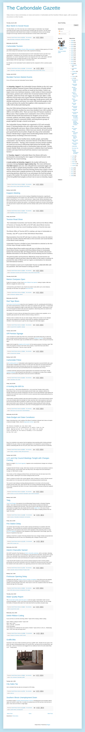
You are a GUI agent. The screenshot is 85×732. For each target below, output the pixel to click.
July (73, 78)
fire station (15, 543)
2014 (72, 63)
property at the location (24, 344)
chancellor (12, 569)
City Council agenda (20, 463)
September (74, 73)
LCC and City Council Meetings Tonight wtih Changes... (75, 122)
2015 (72, 61)
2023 (72, 46)
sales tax (12, 693)
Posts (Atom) (15, 716)
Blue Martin (12, 39)
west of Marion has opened (30, 282)
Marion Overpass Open (16, 279)
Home (30, 713)
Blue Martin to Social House (18, 26)
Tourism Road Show (15, 219)
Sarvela (16, 569)
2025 (72, 42)
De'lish (21, 635)
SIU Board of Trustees (22, 569)
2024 (72, 44)
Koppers (25, 212)
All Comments (62, 33)
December (74, 65)
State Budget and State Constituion (21, 417)
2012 (72, 169)
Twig (8, 500)
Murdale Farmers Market (25, 186)
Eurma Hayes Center (19, 212)
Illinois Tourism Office (37, 70)
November (74, 68)
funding (19, 451)
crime (16, 379)
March (73, 161)
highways (18, 294)
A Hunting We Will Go (15, 386)
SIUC (28, 569)
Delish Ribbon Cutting (15, 616)
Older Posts (50, 713)
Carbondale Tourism (15, 46)
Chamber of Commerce (14, 635)
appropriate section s (29, 422)
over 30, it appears (11, 531)
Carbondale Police (14, 360)
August (74, 76)
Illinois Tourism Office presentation (26, 49)
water (18, 608)
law (17, 543)
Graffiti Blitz (11, 640)
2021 (72, 50)
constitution (15, 451)
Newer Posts (10, 713)
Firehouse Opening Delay (17, 576)
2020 (72, 52)
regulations (19, 326)
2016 (72, 59)
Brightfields (12, 212)
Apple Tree (37, 508)
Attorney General (16, 590)
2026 (72, 40)
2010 (72, 173)
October (74, 71)
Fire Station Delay (14, 524)
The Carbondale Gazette (33, 8)
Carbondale (12, 70)
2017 (72, 57)
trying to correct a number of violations (27, 579)
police (19, 379)
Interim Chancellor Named (17, 550)
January (74, 165)
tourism (43, 70)
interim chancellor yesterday (31, 553)
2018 (72, 55)
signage (23, 326)
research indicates (11, 372)
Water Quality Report (15, 597)
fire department (23, 590)
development (17, 39)
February (74, 163)
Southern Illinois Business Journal (25, 700)
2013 (72, 168)
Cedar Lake (12, 410)
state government (25, 451)
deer (21, 410)
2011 (72, 171)
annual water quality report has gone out (18, 599)
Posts (61, 31)
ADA (11, 543)
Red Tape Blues (13, 301)
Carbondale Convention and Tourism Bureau (24, 70)
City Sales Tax (12, 684)
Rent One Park (29, 288)
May (73, 158)
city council (17, 410)
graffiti (23, 677)
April (73, 159)
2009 (72, 175)
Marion (21, 294)
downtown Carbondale (25, 39)
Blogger (48, 724)
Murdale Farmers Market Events (19, 77)
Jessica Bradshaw (25, 410)
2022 (72, 48)
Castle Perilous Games (63, 48)
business (12, 493)
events (11, 186)
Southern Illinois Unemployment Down (22, 697)
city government (13, 326)
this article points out (13, 363)
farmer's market (16, 186)
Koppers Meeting (13, 193)
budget (11, 451)
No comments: (29, 37)
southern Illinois (13, 709)
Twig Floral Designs (11, 503)
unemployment (20, 709)
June (73, 156)
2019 (72, 54)
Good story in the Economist (13, 304)
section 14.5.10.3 (38, 338)
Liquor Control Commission (33, 493)
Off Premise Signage (15, 334)
